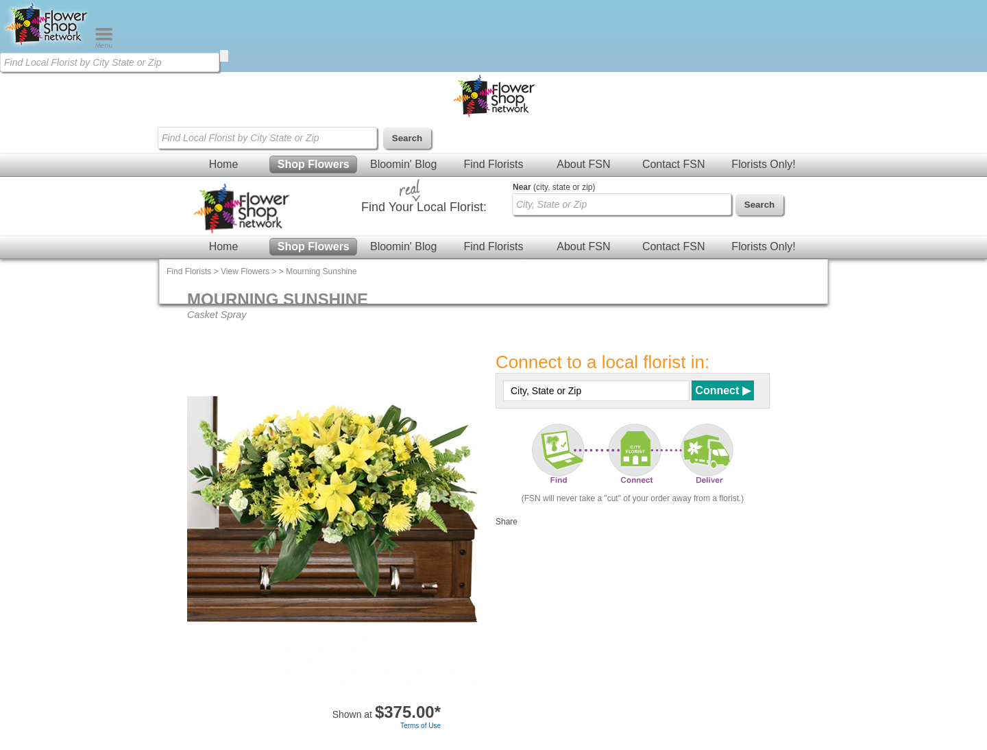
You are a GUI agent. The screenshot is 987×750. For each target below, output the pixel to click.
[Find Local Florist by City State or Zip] (109, 62)
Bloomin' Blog (403, 164)
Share (506, 522)
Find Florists (493, 164)
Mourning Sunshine (321, 271)
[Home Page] (47, 45)
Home (224, 164)
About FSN (583, 164)
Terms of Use (420, 725)
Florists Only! (763, 164)
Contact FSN (673, 164)
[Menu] (104, 45)
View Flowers (245, 271)
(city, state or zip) (554, 187)
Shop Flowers (314, 164)
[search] (224, 56)
